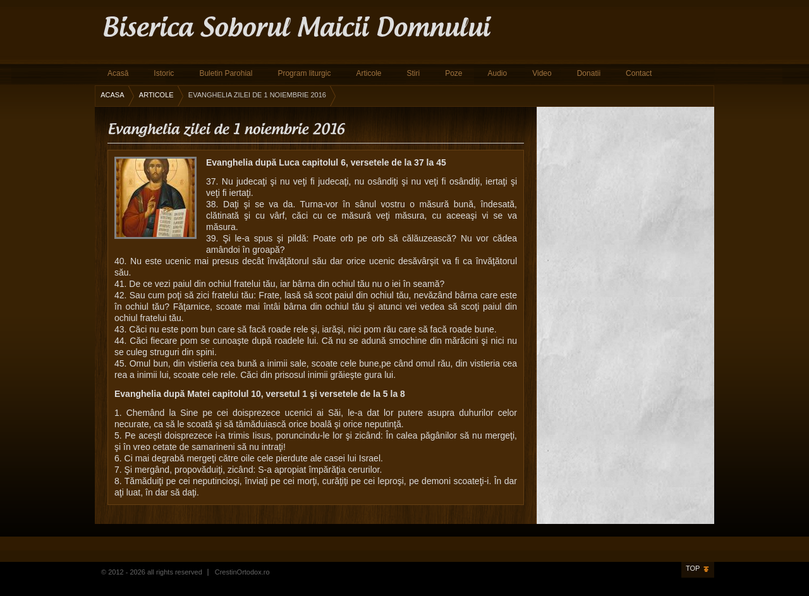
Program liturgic (304, 73)
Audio (498, 73)
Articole (368, 73)
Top (693, 568)
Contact (639, 73)
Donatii (588, 73)
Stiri (413, 73)
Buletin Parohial (225, 73)
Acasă (117, 73)
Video (541, 73)
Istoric (164, 73)
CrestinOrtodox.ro (242, 572)
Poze (453, 73)
